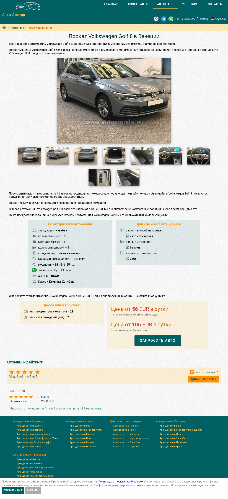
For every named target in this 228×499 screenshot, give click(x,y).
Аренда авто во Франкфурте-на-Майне (38, 438)
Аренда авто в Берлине (30, 425)
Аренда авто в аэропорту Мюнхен (35, 434)
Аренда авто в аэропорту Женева (35, 467)
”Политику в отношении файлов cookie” (121, 481)
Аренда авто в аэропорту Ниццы (131, 438)
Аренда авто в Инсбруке (173, 442)
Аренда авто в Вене (170, 425)
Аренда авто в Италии (80, 421)
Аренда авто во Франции (125, 421)
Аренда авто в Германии (28, 421)
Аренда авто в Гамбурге (30, 446)
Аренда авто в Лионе (124, 429)
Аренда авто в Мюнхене (30, 429)
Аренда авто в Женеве (29, 463)
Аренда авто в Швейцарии (29, 455)
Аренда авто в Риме (81, 425)
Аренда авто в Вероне (82, 442)
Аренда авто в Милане (82, 434)
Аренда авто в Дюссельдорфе (34, 442)
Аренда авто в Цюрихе (29, 471)
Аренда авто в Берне (28, 459)
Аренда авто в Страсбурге (127, 446)
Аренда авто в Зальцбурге (174, 438)
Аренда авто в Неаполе (83, 446)
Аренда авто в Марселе (126, 434)
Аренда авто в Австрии (170, 421)
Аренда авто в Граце (171, 446)
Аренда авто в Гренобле (126, 442)
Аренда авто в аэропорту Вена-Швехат (181, 429)
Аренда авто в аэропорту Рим (86, 429)
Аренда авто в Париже (125, 425)
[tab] (111, 4)
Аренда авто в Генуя (81, 438)
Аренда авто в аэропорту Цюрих (35, 475)
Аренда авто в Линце (171, 434)
